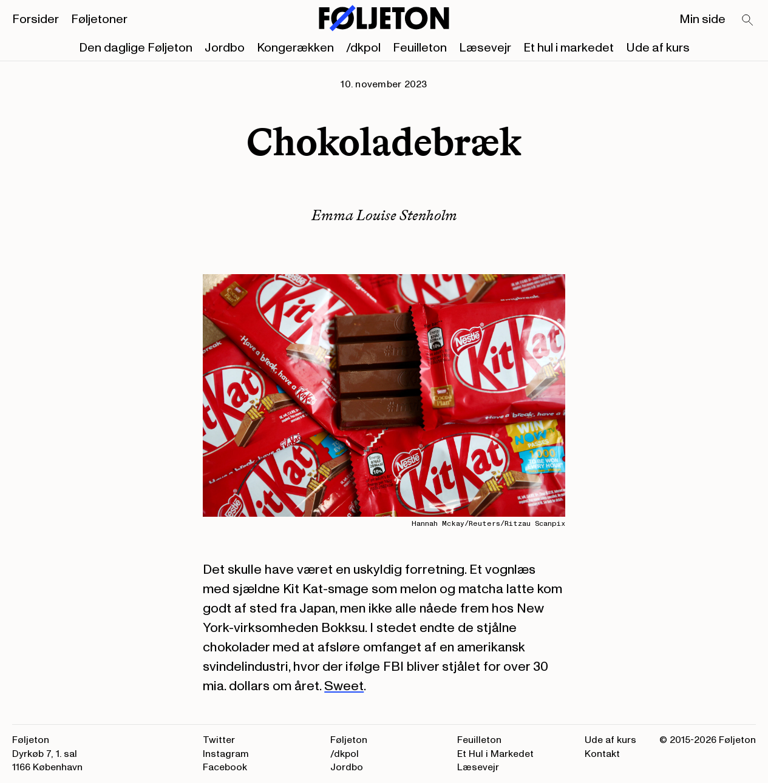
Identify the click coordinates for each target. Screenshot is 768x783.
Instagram (226, 754)
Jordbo (225, 47)
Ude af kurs (658, 47)
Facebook (225, 767)
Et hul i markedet (568, 47)
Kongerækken (295, 47)
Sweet (344, 686)
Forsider (35, 19)
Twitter (219, 740)
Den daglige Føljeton (135, 47)
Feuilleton (420, 47)
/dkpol (363, 47)
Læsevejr (485, 47)
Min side (702, 19)
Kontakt (602, 754)
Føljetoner (99, 19)
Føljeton (348, 740)
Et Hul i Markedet (495, 754)
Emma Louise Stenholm (384, 215)
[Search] (748, 21)
